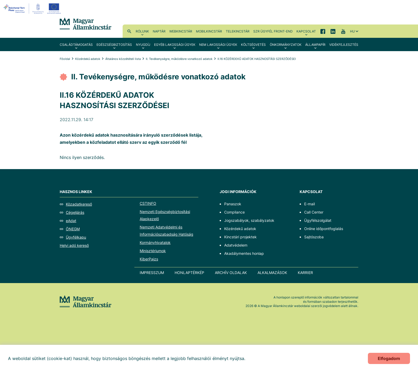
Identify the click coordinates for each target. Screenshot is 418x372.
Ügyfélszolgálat (317, 220)
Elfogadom (389, 358)
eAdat (71, 220)
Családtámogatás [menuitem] (76, 45)
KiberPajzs (149, 259)
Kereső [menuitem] (129, 31)
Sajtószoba (314, 237)
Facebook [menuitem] (323, 31)
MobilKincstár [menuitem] (209, 31)
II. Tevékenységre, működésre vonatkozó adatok (179, 59)
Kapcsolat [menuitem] (306, 31)
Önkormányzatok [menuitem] (286, 45)
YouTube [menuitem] (343, 31)
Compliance (234, 212)
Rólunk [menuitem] (142, 31)
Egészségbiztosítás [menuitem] (114, 45)
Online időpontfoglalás (323, 228)
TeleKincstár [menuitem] (238, 31)
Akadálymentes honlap (244, 253)
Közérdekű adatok (87, 59)
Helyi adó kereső (74, 245)
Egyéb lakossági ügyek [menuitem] (174, 45)
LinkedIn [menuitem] (333, 31)
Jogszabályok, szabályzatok (249, 220)
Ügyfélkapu (76, 237)
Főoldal (65, 59)
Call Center (313, 212)
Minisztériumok (153, 250)
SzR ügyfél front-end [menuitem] (273, 31)
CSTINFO (148, 203)
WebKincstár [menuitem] (180, 31)
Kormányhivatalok (155, 242)
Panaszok (232, 204)
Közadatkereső (79, 204)
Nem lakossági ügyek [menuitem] (218, 45)
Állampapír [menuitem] (315, 45)
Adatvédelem (235, 245)
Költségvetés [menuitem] (253, 45)
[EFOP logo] (33, 8)
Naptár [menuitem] (159, 31)
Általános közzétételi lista (123, 59)
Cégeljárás (75, 212)
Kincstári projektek (240, 237)
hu (352, 31)
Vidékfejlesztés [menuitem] (343, 45)
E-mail (309, 204)
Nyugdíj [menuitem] (143, 45)
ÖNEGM (73, 229)
